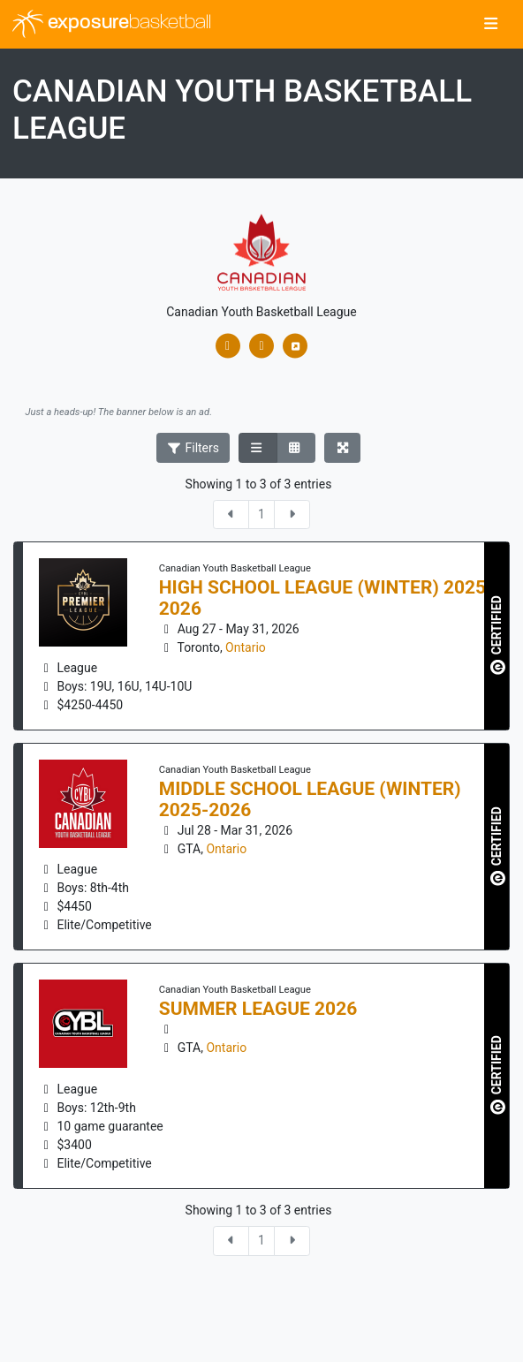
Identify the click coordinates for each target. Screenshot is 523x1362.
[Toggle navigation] (491, 24)
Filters (193, 448)
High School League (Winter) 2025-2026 (326, 598)
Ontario (245, 647)
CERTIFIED (498, 635)
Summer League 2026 (258, 1008)
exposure (111, 24)
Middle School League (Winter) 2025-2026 (310, 799)
